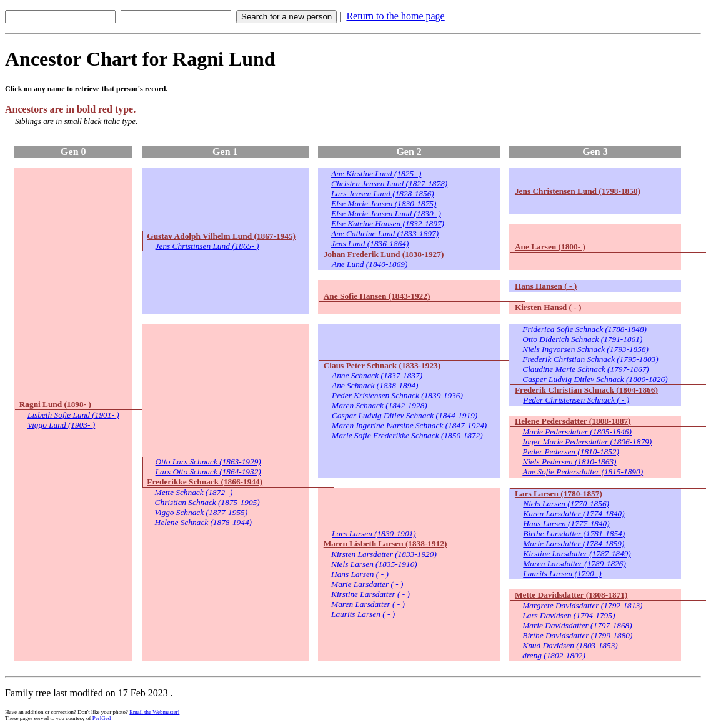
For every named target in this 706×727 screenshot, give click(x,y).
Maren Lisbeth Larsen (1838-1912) (385, 543)
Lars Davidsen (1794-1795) (568, 615)
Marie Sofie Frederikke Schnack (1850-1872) (407, 435)
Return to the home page (395, 16)
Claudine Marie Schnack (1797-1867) (585, 369)
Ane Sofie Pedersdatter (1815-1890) (582, 471)
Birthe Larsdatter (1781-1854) (574, 533)
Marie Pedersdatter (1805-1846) (577, 431)
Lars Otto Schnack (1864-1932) (208, 471)
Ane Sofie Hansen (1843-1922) (377, 296)
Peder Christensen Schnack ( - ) (576, 399)
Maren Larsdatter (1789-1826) (574, 563)
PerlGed (101, 718)
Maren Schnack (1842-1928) (379, 405)
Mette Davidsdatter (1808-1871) (571, 594)
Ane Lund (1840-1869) (369, 264)
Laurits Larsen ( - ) (363, 614)
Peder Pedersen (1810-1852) (570, 451)
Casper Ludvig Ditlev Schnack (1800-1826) (594, 379)
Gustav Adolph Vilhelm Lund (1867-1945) (221, 236)
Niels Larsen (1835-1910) (374, 564)
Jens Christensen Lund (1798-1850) (577, 191)
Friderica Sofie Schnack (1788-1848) (584, 329)
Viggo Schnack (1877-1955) (201, 512)
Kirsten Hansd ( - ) (548, 307)
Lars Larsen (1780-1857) (558, 493)
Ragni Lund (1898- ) (55, 404)
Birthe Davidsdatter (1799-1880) (577, 635)
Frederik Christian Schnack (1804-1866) (586, 389)
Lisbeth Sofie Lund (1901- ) (73, 414)
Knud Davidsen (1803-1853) (570, 645)
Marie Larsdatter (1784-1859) (573, 543)
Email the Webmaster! (154, 712)
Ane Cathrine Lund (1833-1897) (385, 233)
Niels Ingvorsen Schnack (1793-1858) (585, 349)
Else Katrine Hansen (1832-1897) (387, 223)
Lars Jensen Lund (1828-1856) (382, 193)
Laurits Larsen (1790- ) (562, 573)
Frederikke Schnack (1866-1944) (204, 481)
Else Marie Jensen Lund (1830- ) (386, 213)
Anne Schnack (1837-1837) (377, 375)
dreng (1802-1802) (553, 655)
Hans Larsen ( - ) (360, 574)
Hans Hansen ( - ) (546, 286)
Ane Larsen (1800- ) (550, 246)
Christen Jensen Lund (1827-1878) (389, 183)
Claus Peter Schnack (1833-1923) (382, 365)
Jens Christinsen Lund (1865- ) (207, 246)
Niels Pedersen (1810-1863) (569, 461)
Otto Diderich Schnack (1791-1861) (582, 339)
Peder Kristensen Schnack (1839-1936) (397, 395)
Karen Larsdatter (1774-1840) (573, 513)
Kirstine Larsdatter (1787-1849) (577, 553)
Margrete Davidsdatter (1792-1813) (582, 605)
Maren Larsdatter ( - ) (368, 604)
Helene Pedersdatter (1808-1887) (573, 421)
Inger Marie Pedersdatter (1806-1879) (587, 441)
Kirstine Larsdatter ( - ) (370, 594)
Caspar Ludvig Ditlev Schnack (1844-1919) (404, 415)
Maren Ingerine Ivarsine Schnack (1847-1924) (409, 425)
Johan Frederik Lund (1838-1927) (384, 254)
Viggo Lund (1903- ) (61, 424)
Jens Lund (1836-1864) (370, 243)
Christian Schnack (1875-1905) (207, 502)
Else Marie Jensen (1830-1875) (383, 203)
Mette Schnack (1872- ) (194, 492)
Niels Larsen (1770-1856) (566, 503)
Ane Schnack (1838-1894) (375, 385)
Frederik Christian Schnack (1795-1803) (590, 359)
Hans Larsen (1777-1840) (566, 523)
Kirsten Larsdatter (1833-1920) (384, 554)
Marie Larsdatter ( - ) (367, 584)
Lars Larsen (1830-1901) (374, 533)
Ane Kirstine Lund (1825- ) (376, 173)
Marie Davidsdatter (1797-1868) (577, 625)
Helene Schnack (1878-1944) (203, 522)
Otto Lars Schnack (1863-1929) (208, 461)
